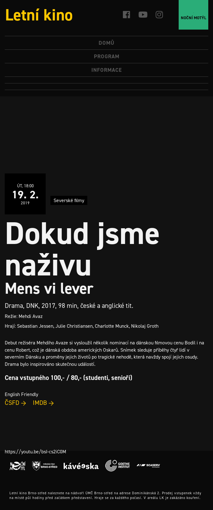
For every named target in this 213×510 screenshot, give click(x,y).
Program (106, 56)
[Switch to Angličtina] (106, 86)
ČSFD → (15, 403)
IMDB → (43, 403)
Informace (106, 69)
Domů (106, 42)
